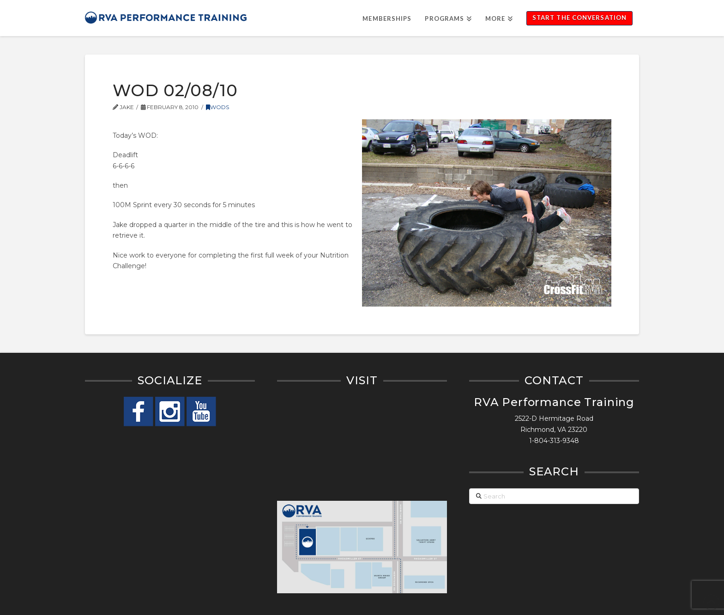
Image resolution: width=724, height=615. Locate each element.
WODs (217, 107)
